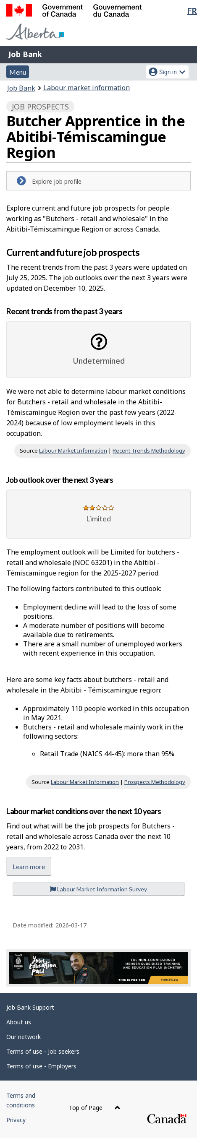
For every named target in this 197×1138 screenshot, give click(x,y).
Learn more (29, 866)
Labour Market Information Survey (98, 889)
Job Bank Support (30, 1007)
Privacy (16, 1120)
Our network (23, 1037)
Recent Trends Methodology (149, 450)
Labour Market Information (73, 450)
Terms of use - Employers (41, 1066)
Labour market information (86, 87)
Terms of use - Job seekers (42, 1051)
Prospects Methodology (154, 782)
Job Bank (25, 54)
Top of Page (95, 1108)
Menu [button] (17, 72)
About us (18, 1022)
